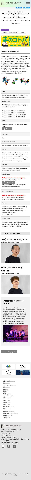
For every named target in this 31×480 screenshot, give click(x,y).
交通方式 (5, 392)
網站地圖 (7, 415)
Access (8, 129)
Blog (7, 408)
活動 (6, 383)
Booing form (9, 182)
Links (6, 398)
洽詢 (6, 417)
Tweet (27, 7)
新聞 (6, 404)
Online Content (9, 385)
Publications (8, 406)
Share (19, 7)
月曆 (6, 387)
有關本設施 (5, 390)
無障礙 (7, 394)
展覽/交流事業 (9, 381)
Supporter (8, 396)
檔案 (6, 400)
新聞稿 (7, 402)
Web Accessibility (10, 413)
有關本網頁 (8, 411)
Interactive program (10, 352)
